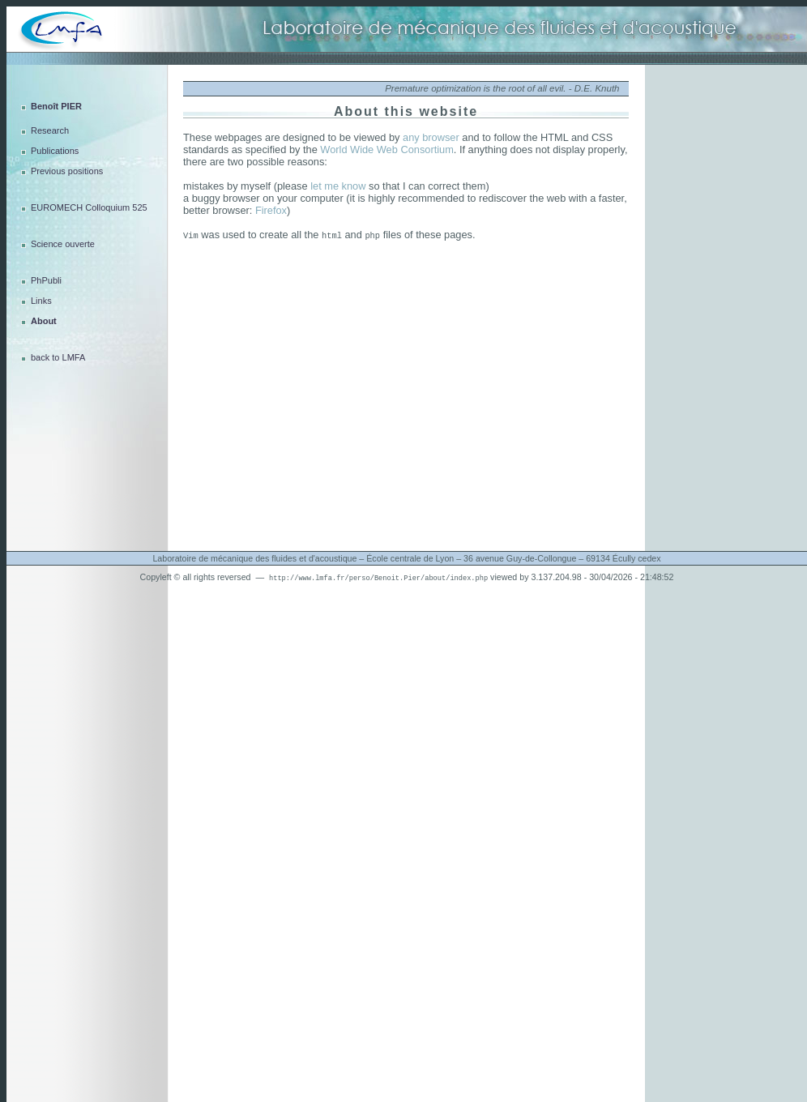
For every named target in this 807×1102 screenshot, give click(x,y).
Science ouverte (63, 244)
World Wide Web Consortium (387, 149)
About (44, 321)
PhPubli (46, 280)
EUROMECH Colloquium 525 (89, 207)
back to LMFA (58, 357)
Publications (55, 151)
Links (41, 300)
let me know (337, 186)
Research (50, 130)
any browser (431, 137)
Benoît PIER (56, 106)
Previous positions (67, 171)
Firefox (271, 210)
